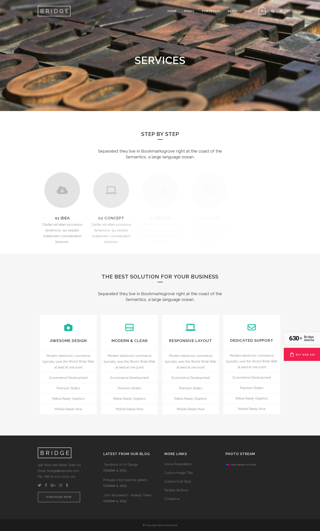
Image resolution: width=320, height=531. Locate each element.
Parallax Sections (176, 490)
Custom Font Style (177, 481)
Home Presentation (178, 464)
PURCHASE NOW (59, 497)
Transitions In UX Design (120, 464)
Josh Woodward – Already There (127, 495)
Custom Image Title (178, 473)
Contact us (172, 499)
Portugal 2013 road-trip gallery (125, 480)
